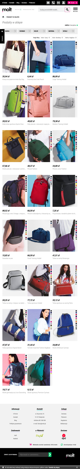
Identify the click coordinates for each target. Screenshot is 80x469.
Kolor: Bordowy (57, 38)
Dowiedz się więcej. (54, 467)
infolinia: (53, 2)
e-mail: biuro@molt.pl (40, 424)
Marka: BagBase (71, 38)
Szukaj (67, 9)
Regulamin (64, 420)
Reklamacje (64, 424)
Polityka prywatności (16, 424)
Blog (18, 3)
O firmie (4, 3)
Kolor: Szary (45, 38)
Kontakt (11, 3)
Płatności (32, 3)
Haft (15, 435)
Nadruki (15, 439)
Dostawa (24, 3)
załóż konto (63, 2)
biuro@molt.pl (48, 2)
